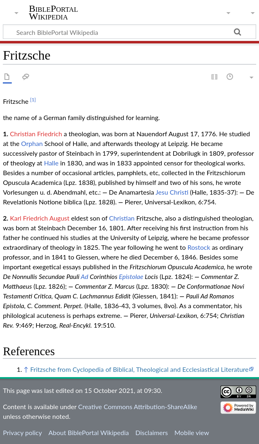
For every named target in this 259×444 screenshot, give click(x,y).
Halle (51, 163)
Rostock (199, 247)
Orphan (32, 143)
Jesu (162, 192)
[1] (33, 100)
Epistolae (131, 276)
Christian (122, 218)
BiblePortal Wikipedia (53, 12)
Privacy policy (22, 432)
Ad (84, 276)
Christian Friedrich (36, 133)
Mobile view (191, 432)
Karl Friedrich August (39, 218)
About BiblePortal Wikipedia (88, 432)
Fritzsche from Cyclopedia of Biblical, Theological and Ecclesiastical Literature (139, 369)
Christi (179, 192)
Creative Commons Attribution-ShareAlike (137, 406)
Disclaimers (151, 432)
